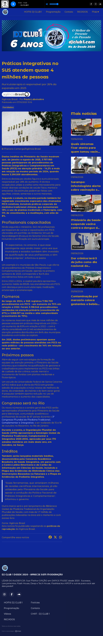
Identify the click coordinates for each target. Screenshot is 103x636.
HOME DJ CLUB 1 (33, 12)
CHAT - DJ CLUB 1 (40, 614)
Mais (95, 12)
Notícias (35, 602)
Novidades (8, 107)
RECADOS (82, 12)
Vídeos (7, 614)
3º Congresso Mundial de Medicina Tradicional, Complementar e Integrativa (28, 419)
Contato (69, 12)
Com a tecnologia (11, 631)
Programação (53, 12)
